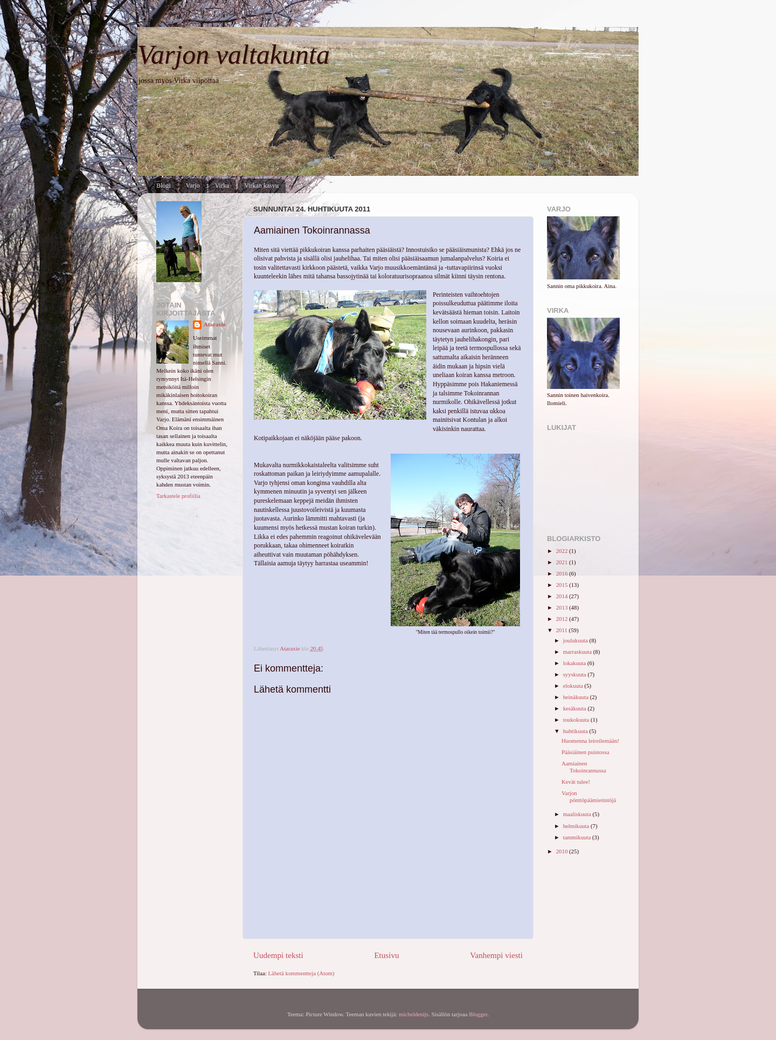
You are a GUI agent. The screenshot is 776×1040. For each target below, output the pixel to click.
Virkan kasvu (261, 185)
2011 (562, 630)
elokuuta (574, 685)
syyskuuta (575, 674)
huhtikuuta (576, 731)
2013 (562, 607)
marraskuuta (578, 651)
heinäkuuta (576, 697)
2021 (562, 562)
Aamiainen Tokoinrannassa (584, 767)
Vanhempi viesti (496, 955)
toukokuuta (577, 719)
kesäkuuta (575, 708)
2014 (562, 596)
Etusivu (386, 955)
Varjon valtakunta (233, 54)
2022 (562, 551)
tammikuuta (577, 837)
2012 (562, 618)
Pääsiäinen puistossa (585, 752)
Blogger (478, 1014)
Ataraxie (214, 324)
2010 (562, 851)
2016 (562, 573)
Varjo (193, 185)
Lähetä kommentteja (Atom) (301, 973)
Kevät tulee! (576, 781)
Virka (222, 185)
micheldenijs (413, 1014)
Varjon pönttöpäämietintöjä (589, 796)
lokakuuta (575, 663)
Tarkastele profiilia (178, 495)
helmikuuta (577, 826)
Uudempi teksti (278, 955)
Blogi (163, 185)
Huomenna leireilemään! (590, 740)
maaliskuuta (578, 814)
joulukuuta (576, 640)
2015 (562, 584)
